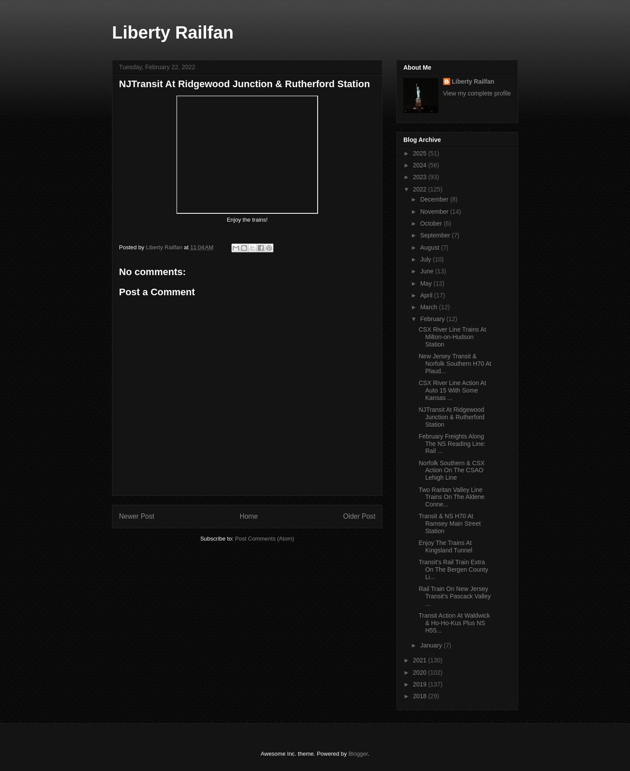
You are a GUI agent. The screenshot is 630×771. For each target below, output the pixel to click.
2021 (420, 660)
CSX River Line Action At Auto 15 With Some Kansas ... (452, 390)
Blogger (358, 753)
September (436, 235)
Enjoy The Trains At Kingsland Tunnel (446, 546)
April (427, 295)
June (427, 271)
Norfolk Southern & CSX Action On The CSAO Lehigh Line (452, 470)
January (432, 645)
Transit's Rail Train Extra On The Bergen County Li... (453, 569)
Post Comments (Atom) (264, 538)
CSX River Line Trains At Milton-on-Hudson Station (452, 337)
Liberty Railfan (173, 32)
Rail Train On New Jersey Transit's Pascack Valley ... (455, 596)
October (432, 223)
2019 (420, 684)
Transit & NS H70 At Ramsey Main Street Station (450, 523)
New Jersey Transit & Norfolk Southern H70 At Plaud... (455, 364)
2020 (420, 672)
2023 (420, 176)
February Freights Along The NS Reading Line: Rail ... (452, 444)
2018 (420, 696)
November (435, 211)
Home (249, 516)
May (426, 283)
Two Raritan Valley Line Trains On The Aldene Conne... (451, 497)
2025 (420, 153)
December (435, 199)
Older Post (359, 516)
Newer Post (136, 516)
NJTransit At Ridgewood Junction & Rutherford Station (451, 417)
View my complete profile (477, 93)
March (429, 307)
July (426, 259)
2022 (420, 189)
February (433, 318)
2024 (420, 165)
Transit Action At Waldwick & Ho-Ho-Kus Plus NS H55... (454, 623)
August (430, 247)
